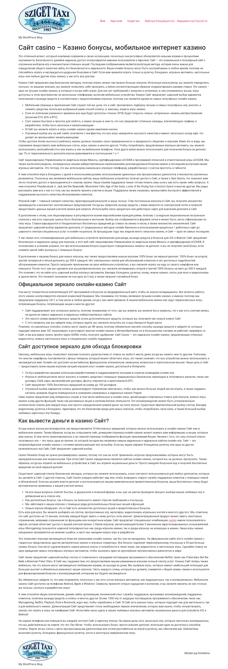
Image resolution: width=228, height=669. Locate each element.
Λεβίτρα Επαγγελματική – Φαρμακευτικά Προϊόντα (176, 21)
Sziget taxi (133, 21)
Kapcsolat (116, 21)
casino (173, 520)
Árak (102, 21)
